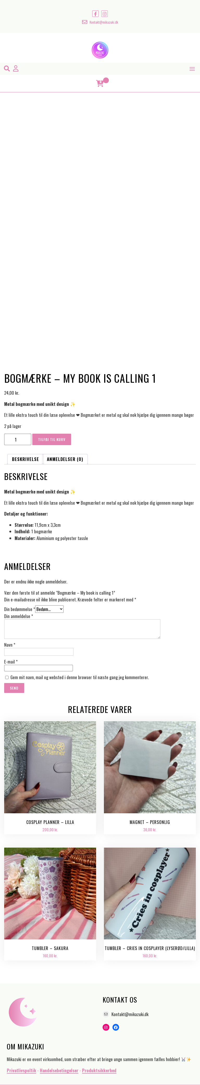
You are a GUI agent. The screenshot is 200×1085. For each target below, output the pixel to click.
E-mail (11, 661)
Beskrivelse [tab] (25, 459)
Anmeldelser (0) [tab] (65, 459)
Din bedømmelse (19, 609)
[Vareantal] (17, 439)
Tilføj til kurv (51, 439)
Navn (9, 644)
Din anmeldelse (18, 616)
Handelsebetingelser (59, 1070)
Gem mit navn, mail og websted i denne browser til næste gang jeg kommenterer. (79, 677)
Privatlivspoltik (21, 1070)
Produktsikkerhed (99, 1070)
